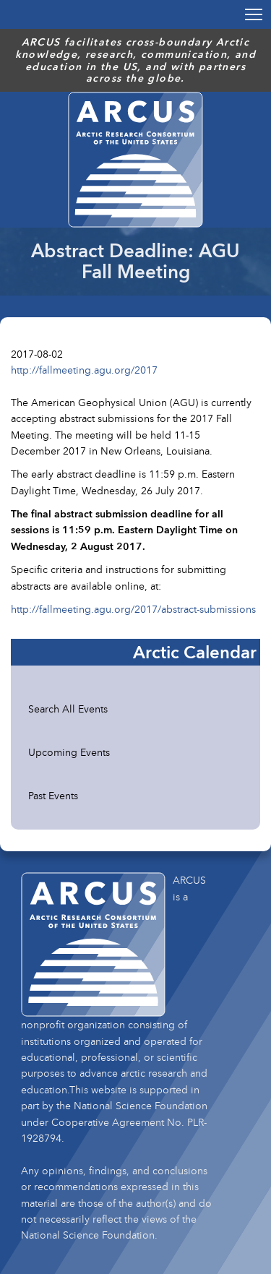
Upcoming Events (69, 752)
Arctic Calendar (195, 651)
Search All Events (68, 708)
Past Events (53, 795)
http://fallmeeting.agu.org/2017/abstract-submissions (133, 609)
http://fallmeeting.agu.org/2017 (84, 369)
